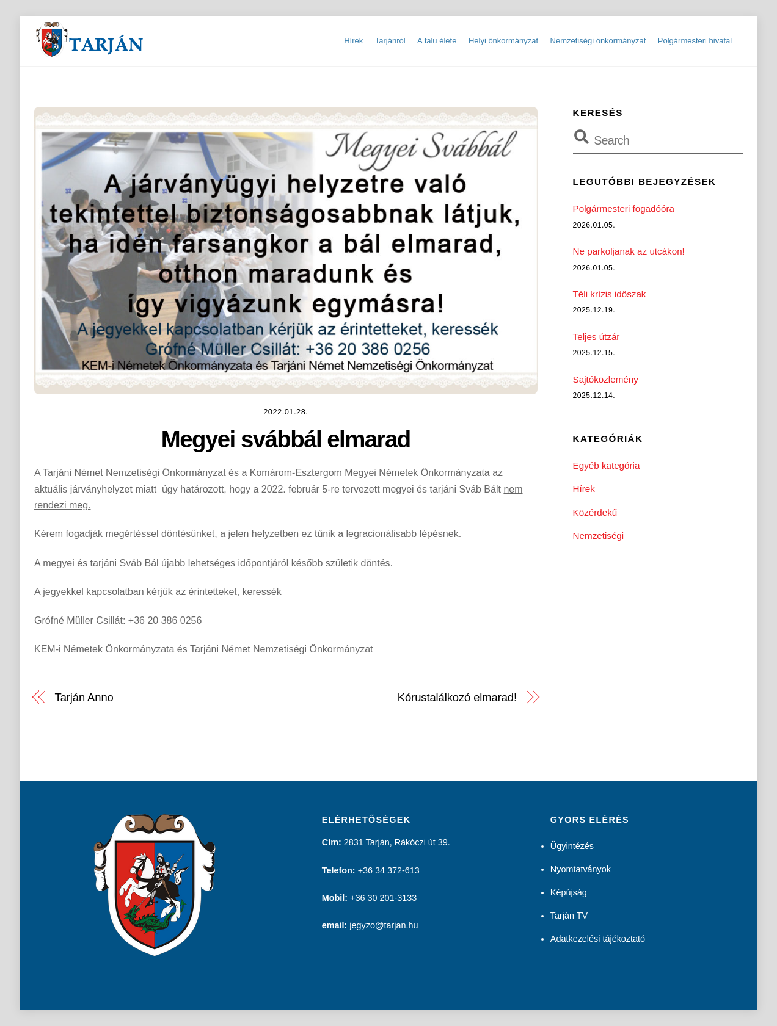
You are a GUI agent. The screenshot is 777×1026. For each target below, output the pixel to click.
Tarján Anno (84, 697)
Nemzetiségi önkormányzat (598, 40)
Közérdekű (595, 512)
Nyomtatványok (580, 869)
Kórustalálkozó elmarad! (457, 697)
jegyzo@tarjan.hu (383, 925)
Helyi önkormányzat (503, 40)
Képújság (568, 892)
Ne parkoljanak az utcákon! (629, 251)
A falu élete (436, 40)
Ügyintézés (572, 846)
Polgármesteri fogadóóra (623, 208)
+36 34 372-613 (389, 870)
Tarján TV (569, 915)
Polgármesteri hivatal (695, 40)
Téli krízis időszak (609, 294)
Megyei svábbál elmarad (285, 439)
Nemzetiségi (598, 535)
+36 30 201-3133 (383, 898)
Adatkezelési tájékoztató (597, 939)
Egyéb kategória (606, 465)
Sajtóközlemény (605, 379)
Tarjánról (390, 40)
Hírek (353, 40)
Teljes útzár (596, 336)
